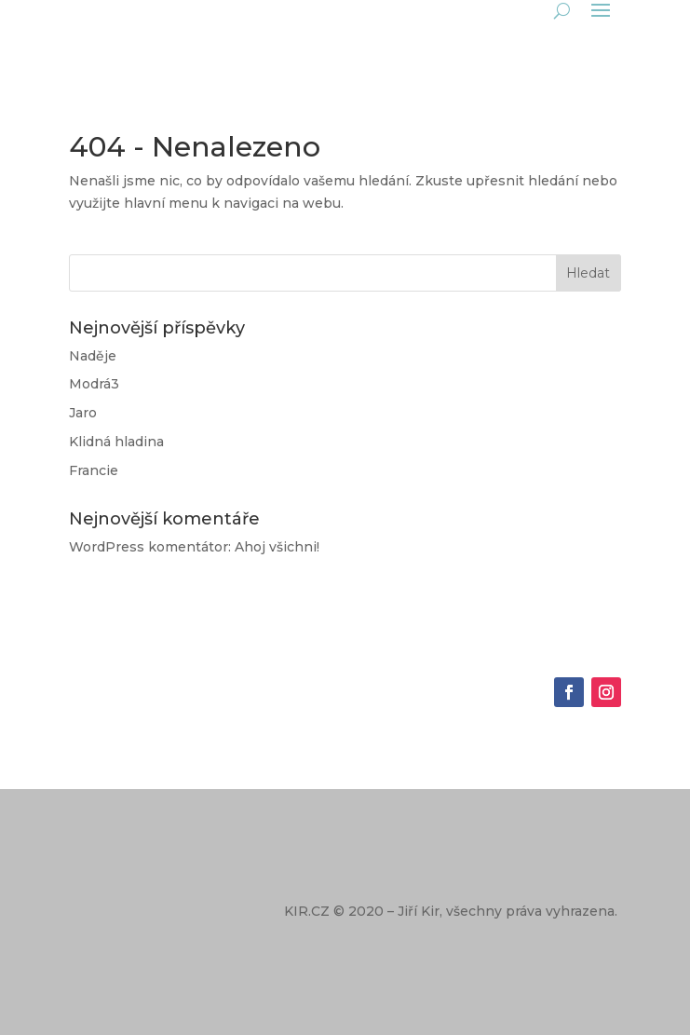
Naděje (92, 355)
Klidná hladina (116, 441)
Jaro (83, 412)
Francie (93, 470)
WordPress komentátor (148, 546)
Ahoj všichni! (277, 546)
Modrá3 (94, 383)
